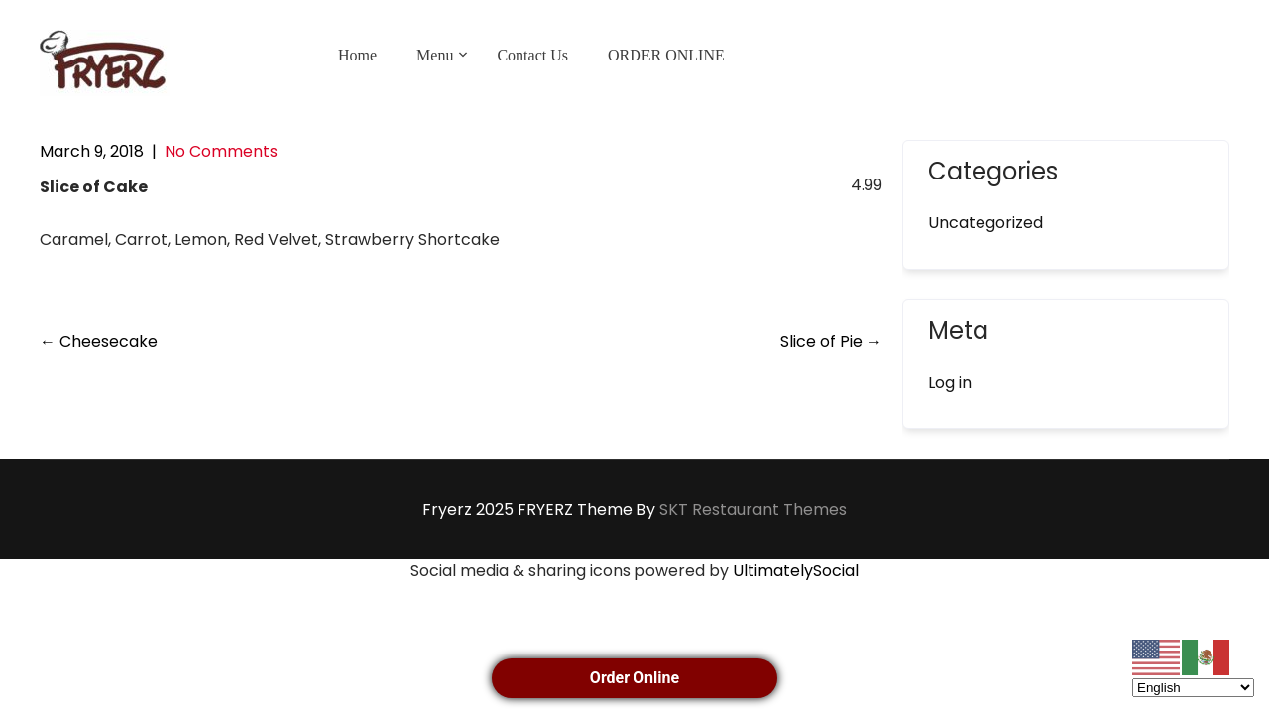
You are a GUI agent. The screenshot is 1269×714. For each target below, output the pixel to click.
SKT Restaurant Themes (753, 509)
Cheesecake (99, 341)
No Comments (221, 151)
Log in (950, 382)
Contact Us (532, 55)
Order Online (634, 677)
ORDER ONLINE (666, 55)
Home (357, 55)
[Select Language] (1193, 687)
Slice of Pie (831, 341)
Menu (434, 55)
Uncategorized (985, 222)
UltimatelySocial (796, 570)
